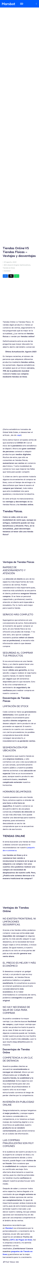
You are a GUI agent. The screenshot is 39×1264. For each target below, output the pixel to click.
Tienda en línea (9, 268)
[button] (21, 3)
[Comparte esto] (5, 276)
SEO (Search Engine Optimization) (17, 265)
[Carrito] (36, 3)
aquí (19, 435)
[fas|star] (32, 1258)
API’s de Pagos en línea (21, 1240)
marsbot (7, 271)
